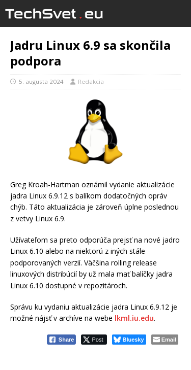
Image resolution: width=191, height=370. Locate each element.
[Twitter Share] (94, 339)
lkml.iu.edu (134, 318)
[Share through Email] (164, 339)
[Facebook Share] (61, 339)
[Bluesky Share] (129, 339)
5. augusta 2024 (41, 81)
